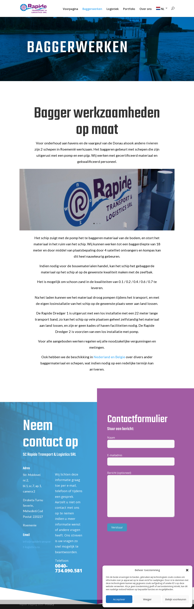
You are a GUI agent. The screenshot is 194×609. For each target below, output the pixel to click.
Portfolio (129, 9)
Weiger (147, 599)
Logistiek (113, 9)
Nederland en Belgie (109, 357)
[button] (187, 570)
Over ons (146, 9)
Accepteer (119, 599)
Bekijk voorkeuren (175, 599)
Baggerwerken (92, 9)
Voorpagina (70, 9)
